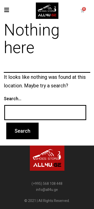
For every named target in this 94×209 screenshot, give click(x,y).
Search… (12, 98)
